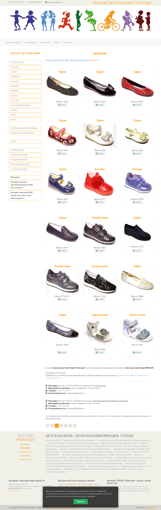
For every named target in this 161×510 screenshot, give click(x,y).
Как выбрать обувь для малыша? (82, 443)
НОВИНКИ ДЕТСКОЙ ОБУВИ (22, 133)
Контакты (67, 43)
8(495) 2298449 (63, 391)
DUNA (13, 120)
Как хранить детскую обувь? (75, 452)
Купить (62, 105)
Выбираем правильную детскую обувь (119, 443)
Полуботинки (100, 217)
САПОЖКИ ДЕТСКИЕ (19, 155)
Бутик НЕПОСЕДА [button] (13, 43)
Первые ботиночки (140, 452)
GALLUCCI (15, 101)
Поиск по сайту (25, 459)
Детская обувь (53, 440)
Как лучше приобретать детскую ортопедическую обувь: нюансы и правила (96, 454)
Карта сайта (25, 455)
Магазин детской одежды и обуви (63, 507)
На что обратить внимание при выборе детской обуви (101, 469)
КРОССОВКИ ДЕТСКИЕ (20, 164)
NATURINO (15, 86)
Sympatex (68, 469)
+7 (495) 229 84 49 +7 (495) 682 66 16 (25, 2)
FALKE (13, 115)
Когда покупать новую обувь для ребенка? (126, 460)
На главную (25, 444)
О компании (45, 43)
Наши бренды (30, 43)
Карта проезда (25, 452)
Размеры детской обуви (132, 466)
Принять (81, 501)
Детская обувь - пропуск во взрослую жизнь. (91, 457)
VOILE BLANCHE (17, 62)
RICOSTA (14, 96)
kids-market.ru (13, 490)
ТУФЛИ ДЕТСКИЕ (18, 150)
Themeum (150, 507)
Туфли (62, 71)
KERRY (13, 142)
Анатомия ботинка (56, 443)
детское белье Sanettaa (85, 486)
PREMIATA (15, 91)
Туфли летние (100, 314)
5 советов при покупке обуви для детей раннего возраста (124, 440)
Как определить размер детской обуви (104, 463)
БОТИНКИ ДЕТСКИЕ (19, 169)
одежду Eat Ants (71, 486)
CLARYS (14, 110)
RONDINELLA (16, 77)
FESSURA (14, 67)
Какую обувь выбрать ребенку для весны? (83, 460)
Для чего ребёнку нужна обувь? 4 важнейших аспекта (85, 449)
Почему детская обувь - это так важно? (110, 452)
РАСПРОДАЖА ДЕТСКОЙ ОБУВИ (24, 128)
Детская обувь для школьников (103, 466)
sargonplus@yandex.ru (54, 2)
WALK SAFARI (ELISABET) (21, 105)
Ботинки (100, 169)
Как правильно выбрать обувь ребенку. (64, 463)
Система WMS (52, 454)
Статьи (56, 43)
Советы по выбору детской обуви (78, 440)
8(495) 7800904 (63, 406)
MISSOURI (15, 82)
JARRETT (14, 72)
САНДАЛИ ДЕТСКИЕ (19, 160)
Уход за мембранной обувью (108, 446)
